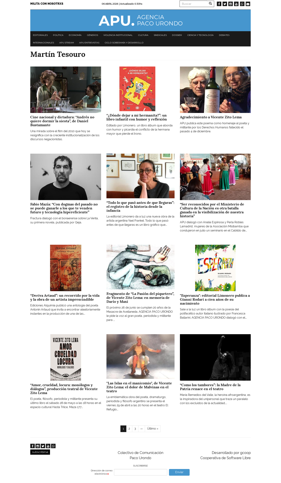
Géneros (92, 35)
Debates (224, 35)
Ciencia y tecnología (200, 35)
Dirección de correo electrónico (102, 472)
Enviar (179, 472)
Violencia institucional (118, 35)
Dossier (177, 35)
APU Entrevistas (89, 42)
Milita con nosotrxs (46, 3)
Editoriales (40, 35)
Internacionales (43, 42)
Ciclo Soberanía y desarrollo (124, 42)
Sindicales (160, 35)
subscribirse (40, 452)
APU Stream (66, 42)
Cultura (143, 35)
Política (58, 35)
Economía (75, 35)
